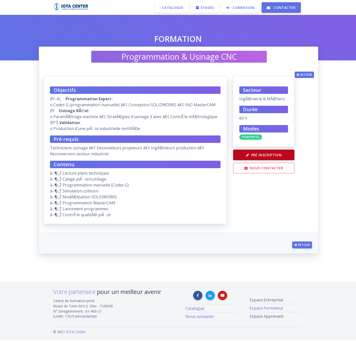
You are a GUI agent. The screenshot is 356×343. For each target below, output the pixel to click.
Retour (304, 64)
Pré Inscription (266, 157)
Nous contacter (266, 172)
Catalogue (194, 311)
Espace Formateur (266, 311)
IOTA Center (76, 334)
